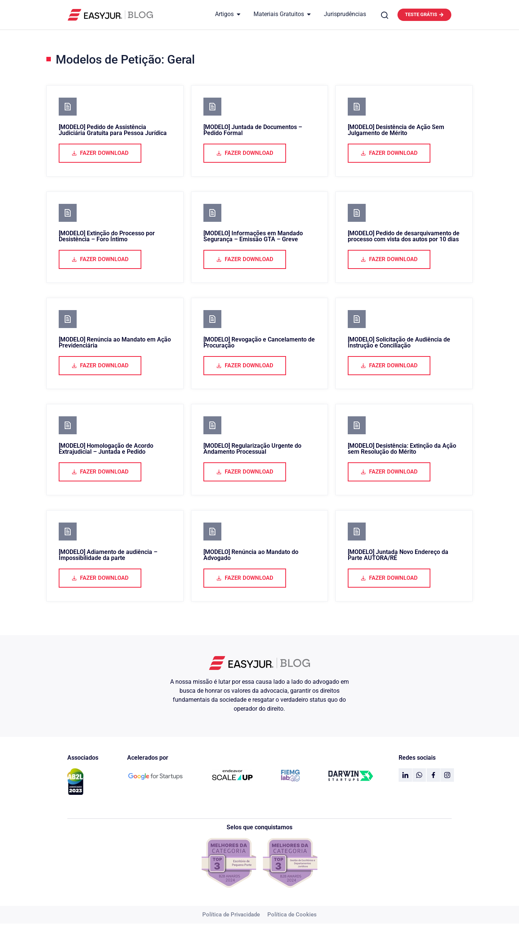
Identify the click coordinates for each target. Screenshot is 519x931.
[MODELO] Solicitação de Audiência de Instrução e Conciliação (399, 342)
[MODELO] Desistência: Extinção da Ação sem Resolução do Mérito (402, 448)
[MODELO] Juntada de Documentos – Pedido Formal (252, 130)
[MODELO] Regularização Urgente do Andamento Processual (252, 448)
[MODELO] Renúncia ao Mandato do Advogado (250, 554)
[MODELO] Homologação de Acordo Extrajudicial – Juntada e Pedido (106, 448)
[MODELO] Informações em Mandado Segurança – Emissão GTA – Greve (253, 236)
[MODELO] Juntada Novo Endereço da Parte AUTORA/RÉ (398, 554)
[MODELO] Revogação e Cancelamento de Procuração (259, 342)
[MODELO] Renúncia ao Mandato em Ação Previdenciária (115, 342)
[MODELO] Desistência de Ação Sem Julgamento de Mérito (396, 130)
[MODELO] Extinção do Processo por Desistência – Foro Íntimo (107, 236)
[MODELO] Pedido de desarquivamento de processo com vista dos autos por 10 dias (404, 236)
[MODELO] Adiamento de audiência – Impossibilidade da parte (108, 554)
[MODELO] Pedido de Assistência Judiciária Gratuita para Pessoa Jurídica (113, 130)
